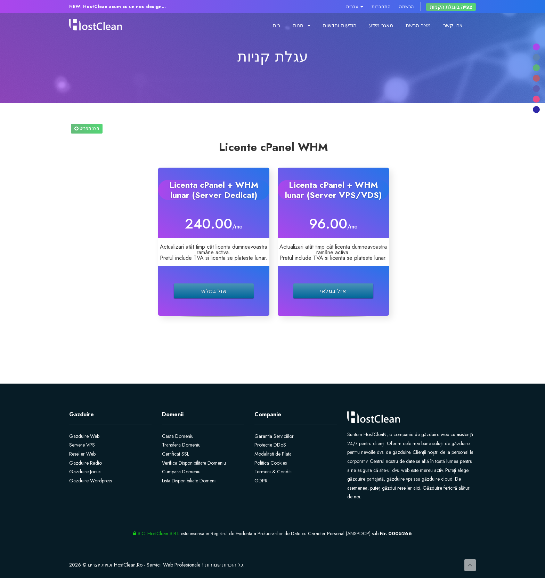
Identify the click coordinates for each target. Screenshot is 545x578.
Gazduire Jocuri (85, 471)
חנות (301, 25)
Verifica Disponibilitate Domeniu (194, 462)
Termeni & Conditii (273, 471)
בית (276, 25)
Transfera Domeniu (181, 444)
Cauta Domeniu (178, 436)
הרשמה (406, 6)
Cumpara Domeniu (181, 471)
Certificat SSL (175, 453)
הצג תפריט (86, 128)
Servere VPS (82, 444)
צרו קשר (453, 25)
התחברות (381, 6)
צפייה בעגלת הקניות (451, 6)
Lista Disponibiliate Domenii (189, 480)
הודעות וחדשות (340, 25)
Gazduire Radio (85, 462)
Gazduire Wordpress (90, 480)
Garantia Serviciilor (274, 436)
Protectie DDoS (270, 444)
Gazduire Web (84, 436)
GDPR (261, 480)
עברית (354, 6)
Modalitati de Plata (273, 453)
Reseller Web (82, 453)
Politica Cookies (270, 462)
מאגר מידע (381, 25)
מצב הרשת (418, 25)
